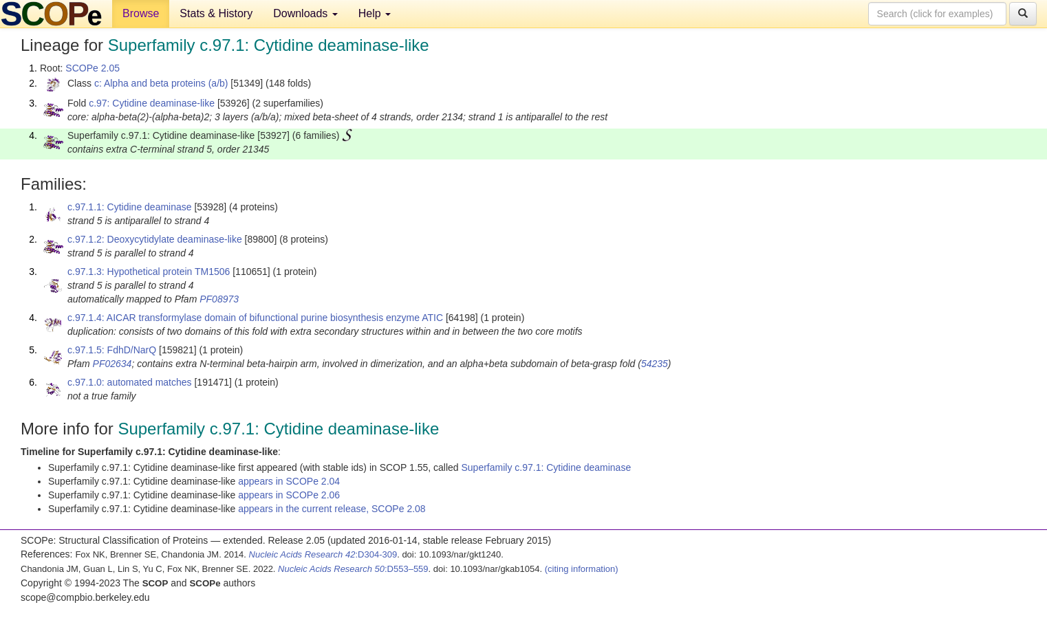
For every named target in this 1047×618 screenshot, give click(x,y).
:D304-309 (323, 554)
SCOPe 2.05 (92, 68)
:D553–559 (353, 569)
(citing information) (581, 569)
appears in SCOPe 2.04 (289, 481)
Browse (140, 13)
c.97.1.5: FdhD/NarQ (111, 349)
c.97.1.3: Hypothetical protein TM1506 (148, 271)
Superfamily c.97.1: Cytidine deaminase (546, 467)
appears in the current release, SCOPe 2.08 (331, 508)
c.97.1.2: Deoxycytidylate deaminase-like (154, 239)
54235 (654, 363)
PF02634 (112, 363)
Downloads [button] (305, 13)
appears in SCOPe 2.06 (289, 494)
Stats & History (216, 13)
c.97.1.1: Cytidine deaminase (129, 206)
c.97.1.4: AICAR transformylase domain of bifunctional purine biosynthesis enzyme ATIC (255, 317)
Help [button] (374, 13)
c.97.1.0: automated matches (129, 382)
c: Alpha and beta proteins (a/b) (161, 83)
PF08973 (219, 299)
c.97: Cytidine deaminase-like (152, 103)
